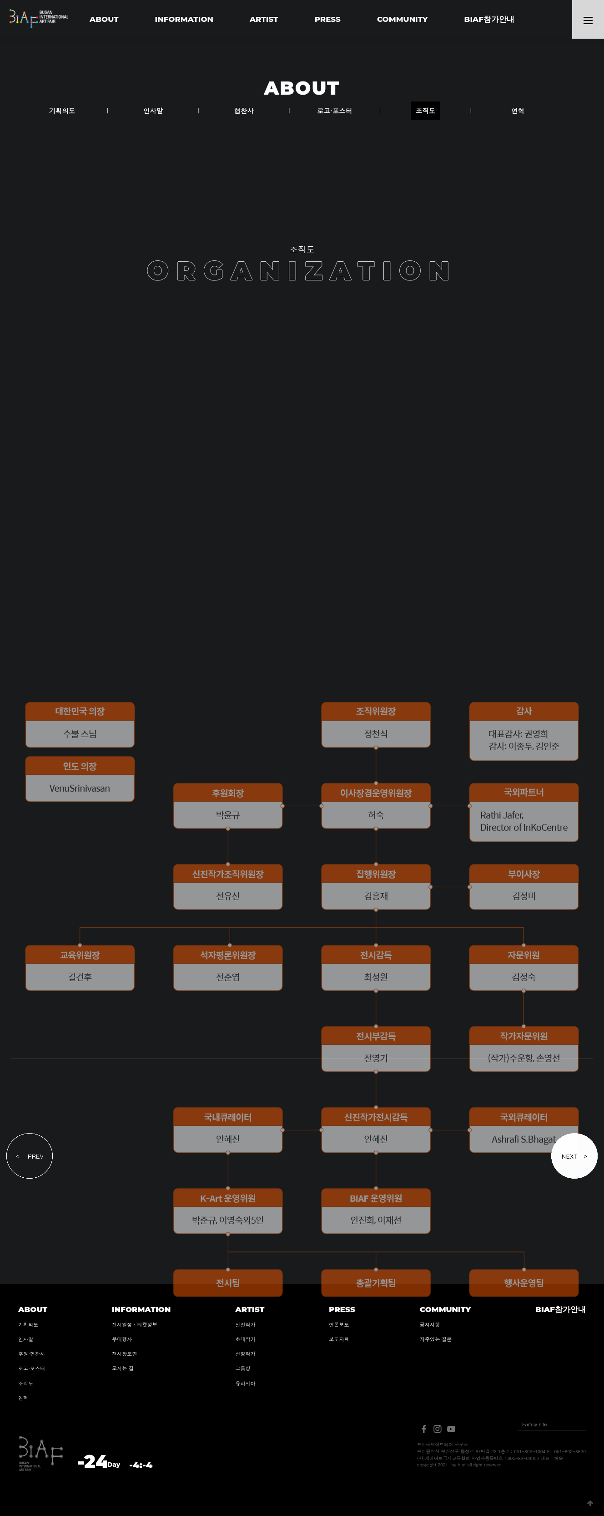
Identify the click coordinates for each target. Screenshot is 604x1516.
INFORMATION (184, 19)
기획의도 (62, 110)
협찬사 (243, 110)
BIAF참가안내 (489, 19)
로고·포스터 (334, 110)
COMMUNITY (402, 19)
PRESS (328, 19)
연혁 (517, 110)
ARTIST (264, 19)
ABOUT (104, 19)
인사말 (153, 110)
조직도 (425, 110)
